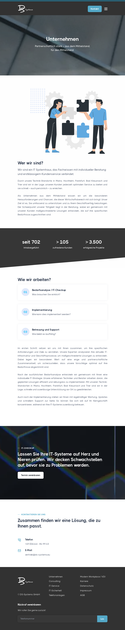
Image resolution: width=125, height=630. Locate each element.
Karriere (84, 581)
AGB (82, 595)
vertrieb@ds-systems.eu (37, 554)
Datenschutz (87, 586)
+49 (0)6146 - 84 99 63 (37, 544)
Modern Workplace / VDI (92, 576)
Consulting (54, 581)
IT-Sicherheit (55, 590)
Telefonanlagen (57, 595)
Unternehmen (56, 576)
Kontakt (95, 9)
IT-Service (54, 586)
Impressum (86, 590)
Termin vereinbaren (30, 475)
